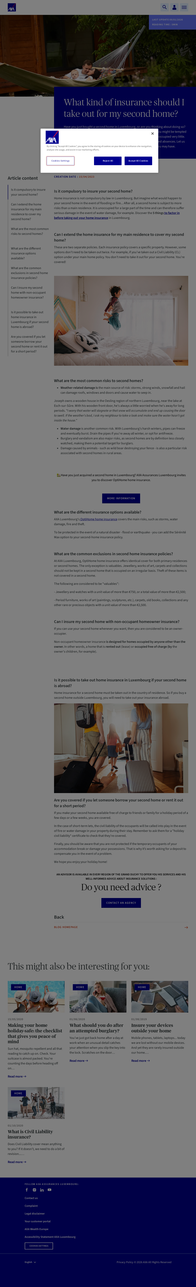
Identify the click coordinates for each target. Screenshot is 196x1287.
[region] (99, 151)
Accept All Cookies (138, 161)
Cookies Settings (60, 161)
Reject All (108, 161)
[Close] (152, 133)
